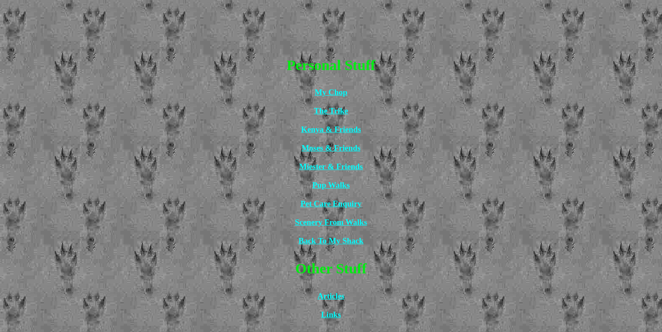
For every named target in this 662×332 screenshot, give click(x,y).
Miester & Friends (331, 166)
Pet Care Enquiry (331, 203)
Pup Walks (331, 185)
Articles (331, 296)
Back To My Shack (331, 240)
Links (331, 314)
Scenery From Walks (331, 222)
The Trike (331, 110)
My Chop (331, 92)
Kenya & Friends (331, 129)
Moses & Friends (331, 147)
